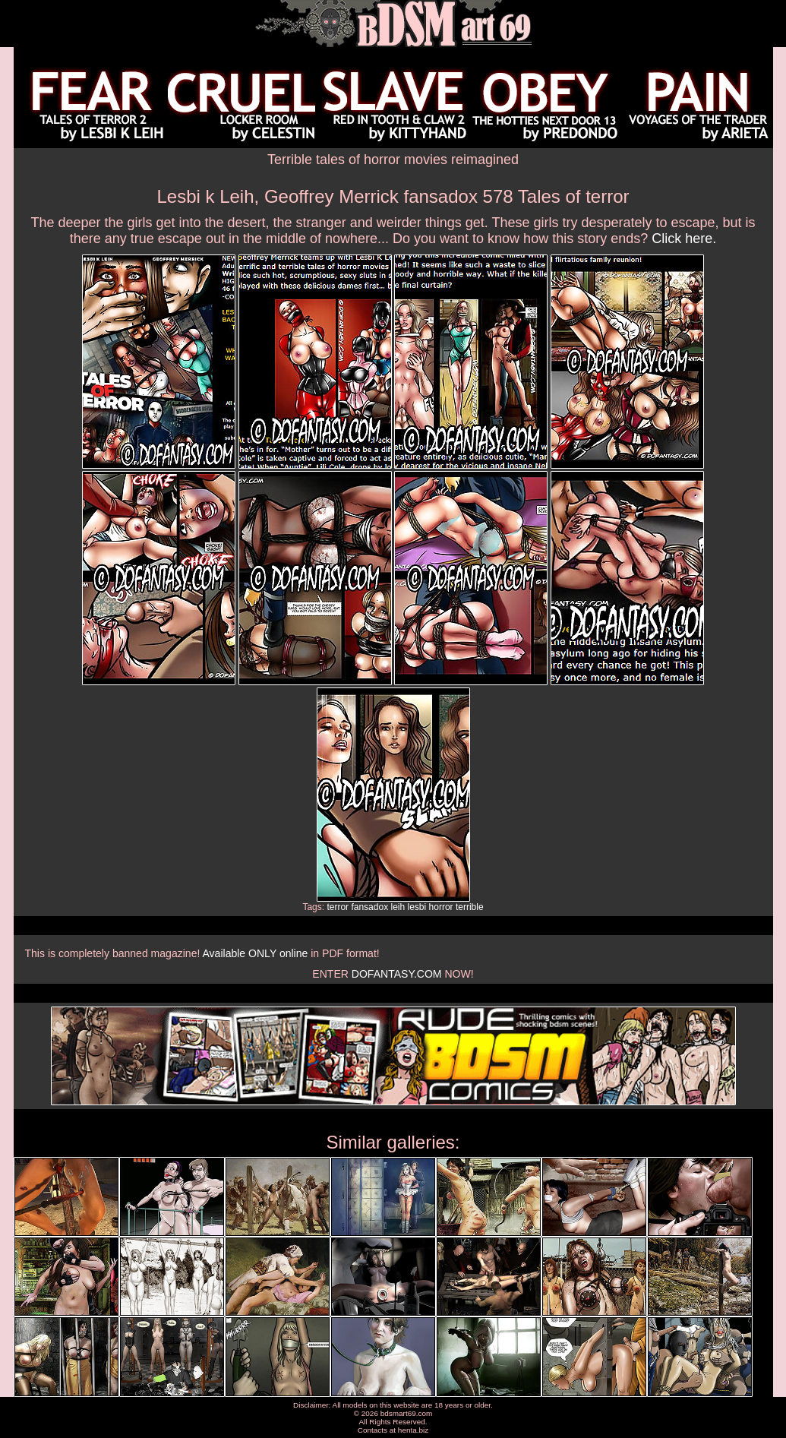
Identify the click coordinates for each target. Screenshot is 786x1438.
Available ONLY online (255, 953)
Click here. (684, 238)
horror (441, 907)
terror (338, 907)
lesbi (417, 907)
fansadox (369, 907)
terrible (470, 907)
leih (397, 907)
